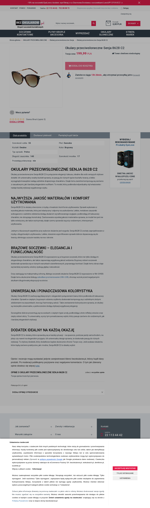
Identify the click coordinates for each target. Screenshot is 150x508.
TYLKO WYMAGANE (125, 473)
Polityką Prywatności (20, 501)
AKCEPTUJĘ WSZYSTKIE (125, 468)
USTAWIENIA (125, 478)
